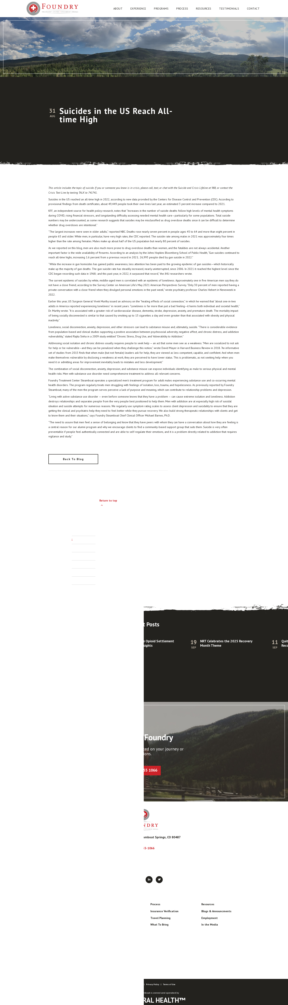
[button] (118, 8)
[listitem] (144, 662)
